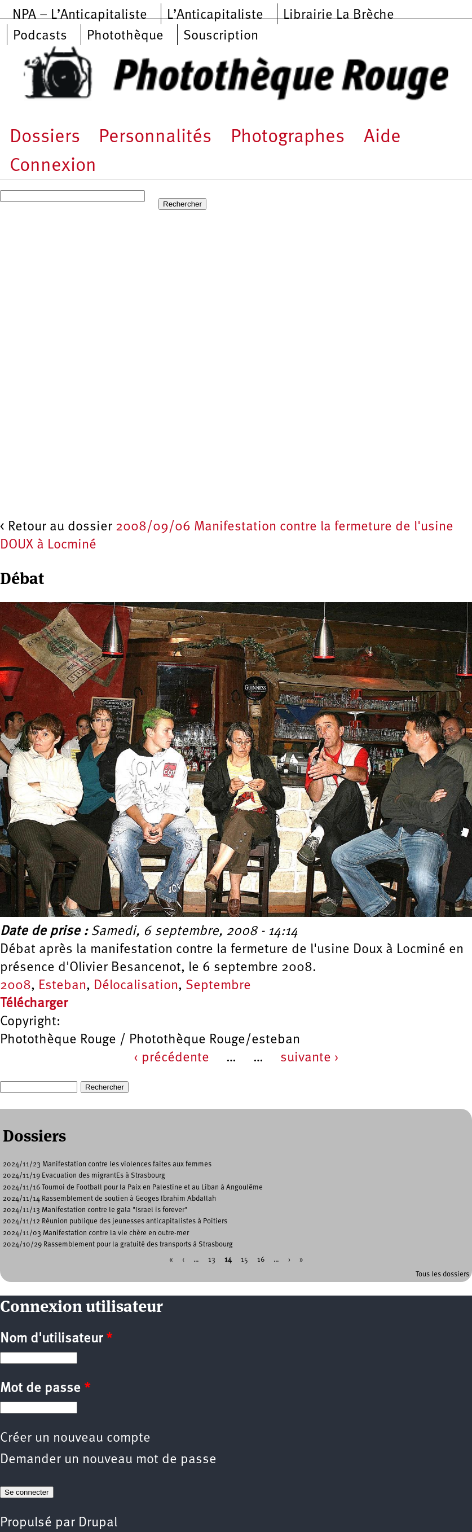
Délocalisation (136, 986)
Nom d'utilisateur (56, 1339)
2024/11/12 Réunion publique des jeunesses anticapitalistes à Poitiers (115, 1221)
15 (244, 1259)
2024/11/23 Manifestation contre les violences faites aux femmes (107, 1164)
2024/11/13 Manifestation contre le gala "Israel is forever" (95, 1210)
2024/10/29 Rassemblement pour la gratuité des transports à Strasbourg (118, 1244)
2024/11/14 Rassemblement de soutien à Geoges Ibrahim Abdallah (109, 1198)
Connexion (53, 166)
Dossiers (45, 137)
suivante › (309, 1058)
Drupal (97, 1523)
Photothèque (125, 36)
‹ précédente (171, 1058)
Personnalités (155, 137)
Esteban (62, 986)
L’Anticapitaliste (215, 15)
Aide (382, 137)
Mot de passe (45, 1388)
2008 (15, 986)
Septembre (218, 986)
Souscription (220, 36)
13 (211, 1259)
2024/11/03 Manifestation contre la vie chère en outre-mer (96, 1233)
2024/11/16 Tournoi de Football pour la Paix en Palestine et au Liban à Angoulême (133, 1187)
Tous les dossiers (442, 1274)
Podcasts (40, 36)
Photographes (288, 137)
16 (260, 1259)
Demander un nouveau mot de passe (108, 1460)
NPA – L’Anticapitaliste (79, 15)
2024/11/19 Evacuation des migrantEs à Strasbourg (84, 1175)
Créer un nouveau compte (75, 1438)
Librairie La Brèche (338, 15)
